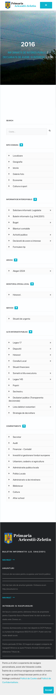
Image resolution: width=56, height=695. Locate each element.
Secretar (15, 437)
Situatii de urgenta (19, 318)
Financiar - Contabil (20, 449)
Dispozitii (15, 348)
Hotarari (15, 355)
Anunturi (8, 568)
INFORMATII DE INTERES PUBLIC (27, 52)
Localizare (16, 155)
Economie (15, 180)
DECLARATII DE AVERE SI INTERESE (24, 57)
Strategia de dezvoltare (22, 413)
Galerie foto (16, 174)
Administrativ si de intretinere (24, 479)
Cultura (14, 492)
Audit (13, 443)
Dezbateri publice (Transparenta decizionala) (26, 399)
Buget (14, 222)
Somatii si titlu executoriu (23, 373)
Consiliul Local (17, 361)
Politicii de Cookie (28, 678)
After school (16, 498)
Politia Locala (17, 473)
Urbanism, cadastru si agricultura (26, 461)
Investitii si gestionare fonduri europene (29, 455)
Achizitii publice (18, 234)
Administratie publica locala (24, 467)
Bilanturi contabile (19, 228)
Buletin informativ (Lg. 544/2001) (26, 216)
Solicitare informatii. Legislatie (25, 210)
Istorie (14, 168)
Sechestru (16, 391)
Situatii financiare (19, 367)
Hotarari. (15, 294)
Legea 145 (16, 379)
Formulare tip (17, 247)
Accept (48, 690)
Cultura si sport (18, 186)
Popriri (14, 385)
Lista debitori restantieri (22, 407)
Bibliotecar (16, 486)
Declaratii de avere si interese (25, 241)
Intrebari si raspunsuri (17, 606)
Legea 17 (15, 342)
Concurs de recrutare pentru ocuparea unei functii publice (26, 574)
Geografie (15, 162)
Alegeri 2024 (17, 271)
